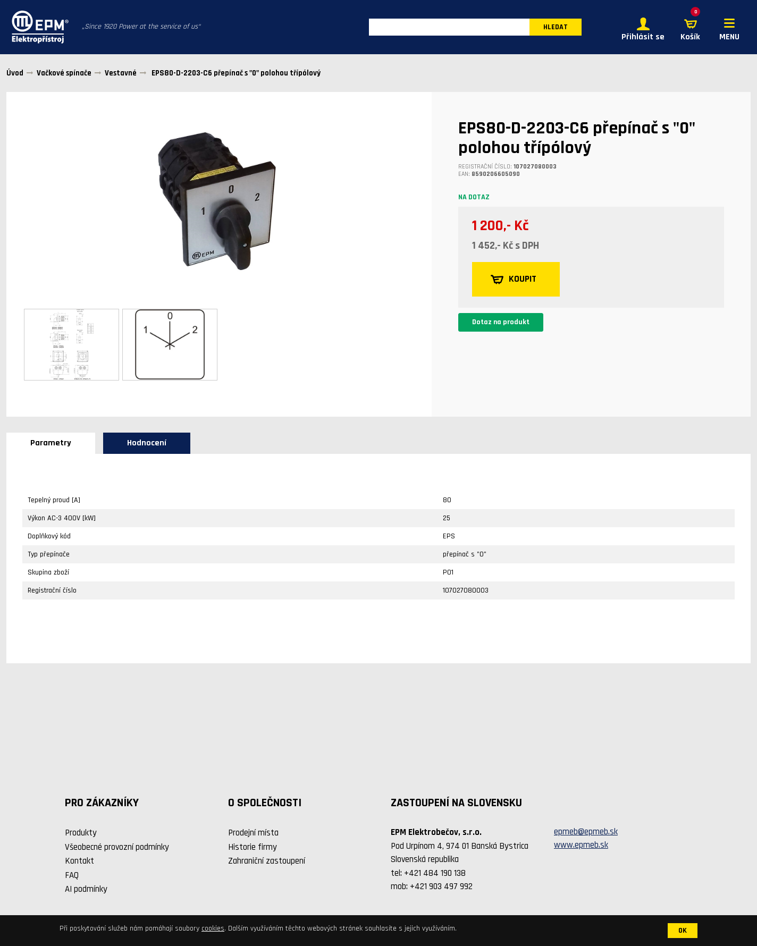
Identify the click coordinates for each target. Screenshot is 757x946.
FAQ (72, 876)
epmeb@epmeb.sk (586, 832)
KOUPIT (514, 280)
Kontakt (79, 862)
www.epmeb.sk (581, 846)
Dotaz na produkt (500, 323)
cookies (212, 928)
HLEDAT (555, 27)
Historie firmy (252, 848)
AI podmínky (86, 890)
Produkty (81, 834)
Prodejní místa (253, 834)
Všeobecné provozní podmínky (117, 848)
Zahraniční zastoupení (266, 862)
